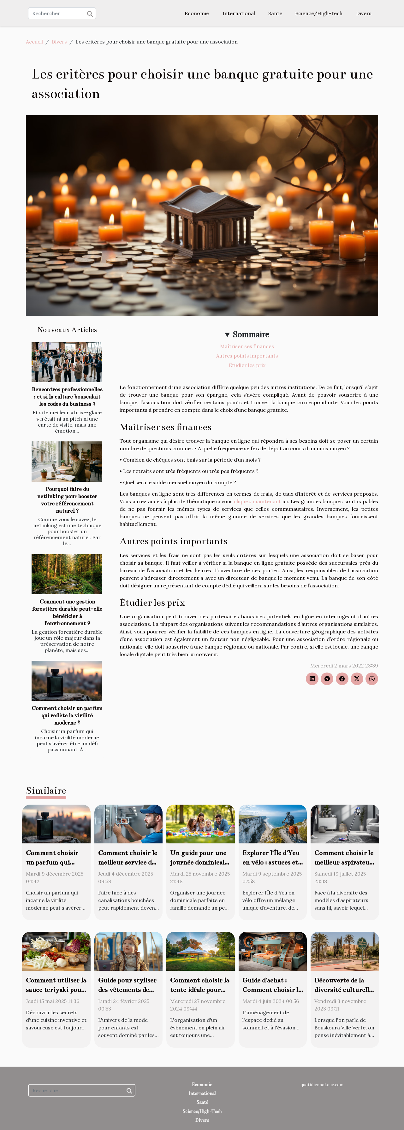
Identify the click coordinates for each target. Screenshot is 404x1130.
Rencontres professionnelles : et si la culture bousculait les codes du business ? (67, 396)
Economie (197, 13)
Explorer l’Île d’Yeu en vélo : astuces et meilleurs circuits (271, 862)
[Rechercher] (62, 13)
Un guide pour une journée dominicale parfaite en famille (199, 862)
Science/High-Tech (318, 13)
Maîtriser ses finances (247, 346)
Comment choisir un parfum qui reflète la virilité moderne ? (67, 715)
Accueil (34, 41)
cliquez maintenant (257, 501)
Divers (363, 13)
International (239, 13)
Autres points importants (247, 355)
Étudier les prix (247, 365)
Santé (275, 13)
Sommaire (251, 335)
